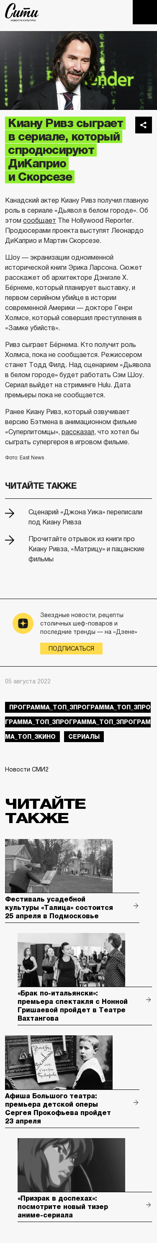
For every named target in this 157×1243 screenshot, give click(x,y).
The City (22, 12)
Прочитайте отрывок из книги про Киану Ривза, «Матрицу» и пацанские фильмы (86, 549)
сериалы (84, 736)
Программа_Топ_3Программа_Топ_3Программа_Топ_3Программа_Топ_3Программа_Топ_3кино (78, 722)
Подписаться (71, 648)
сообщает (39, 220)
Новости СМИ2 (27, 769)
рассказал (78, 431)
